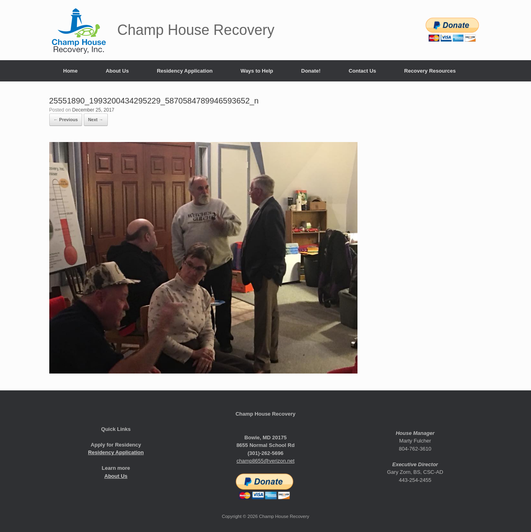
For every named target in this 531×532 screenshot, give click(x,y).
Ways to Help (256, 71)
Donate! (311, 71)
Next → (95, 119)
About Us (117, 71)
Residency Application (184, 71)
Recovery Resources (430, 71)
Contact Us (362, 71)
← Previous (66, 119)
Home (70, 71)
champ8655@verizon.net (265, 461)
